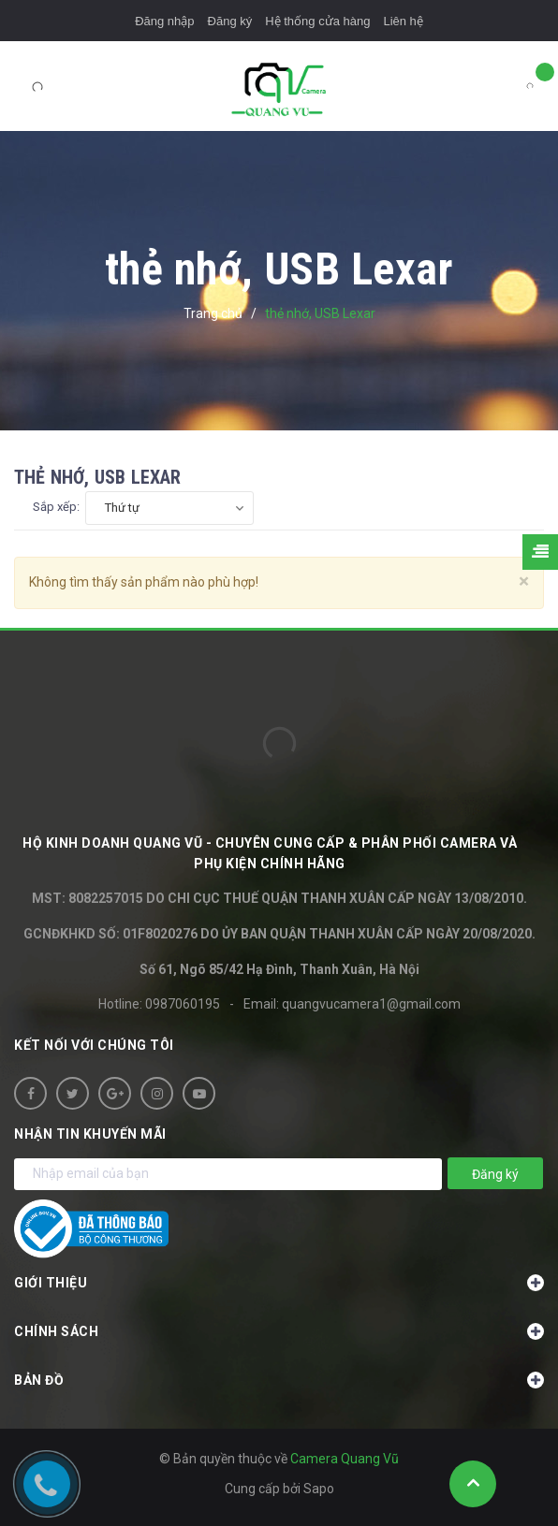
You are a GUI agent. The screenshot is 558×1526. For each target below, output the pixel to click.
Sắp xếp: (56, 507)
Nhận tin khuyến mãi (90, 1133)
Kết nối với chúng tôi (94, 1045)
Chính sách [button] (279, 1331)
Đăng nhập (164, 21)
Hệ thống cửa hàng (317, 21)
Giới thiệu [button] (279, 1282)
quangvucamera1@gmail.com (371, 1003)
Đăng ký (230, 21)
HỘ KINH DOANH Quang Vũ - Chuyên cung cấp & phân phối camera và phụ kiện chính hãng (269, 853)
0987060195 (182, 1003)
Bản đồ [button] (279, 1380)
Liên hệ (402, 21)
